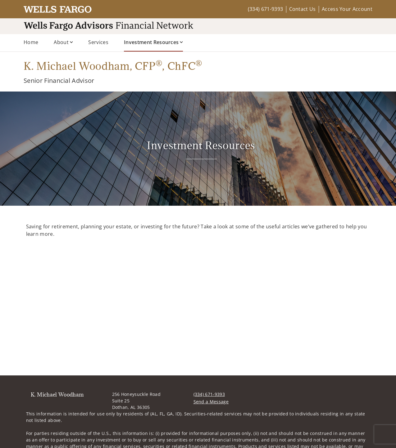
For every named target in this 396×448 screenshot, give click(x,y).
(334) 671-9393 (265, 9)
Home (31, 42)
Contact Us (302, 9)
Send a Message (211, 402)
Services (98, 42)
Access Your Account (347, 9)
